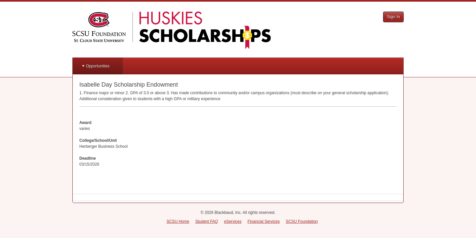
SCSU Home (178, 221)
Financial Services (264, 221)
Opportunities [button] (97, 66)
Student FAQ (206, 221)
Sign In (393, 16)
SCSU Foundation (302, 221)
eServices (233, 221)
